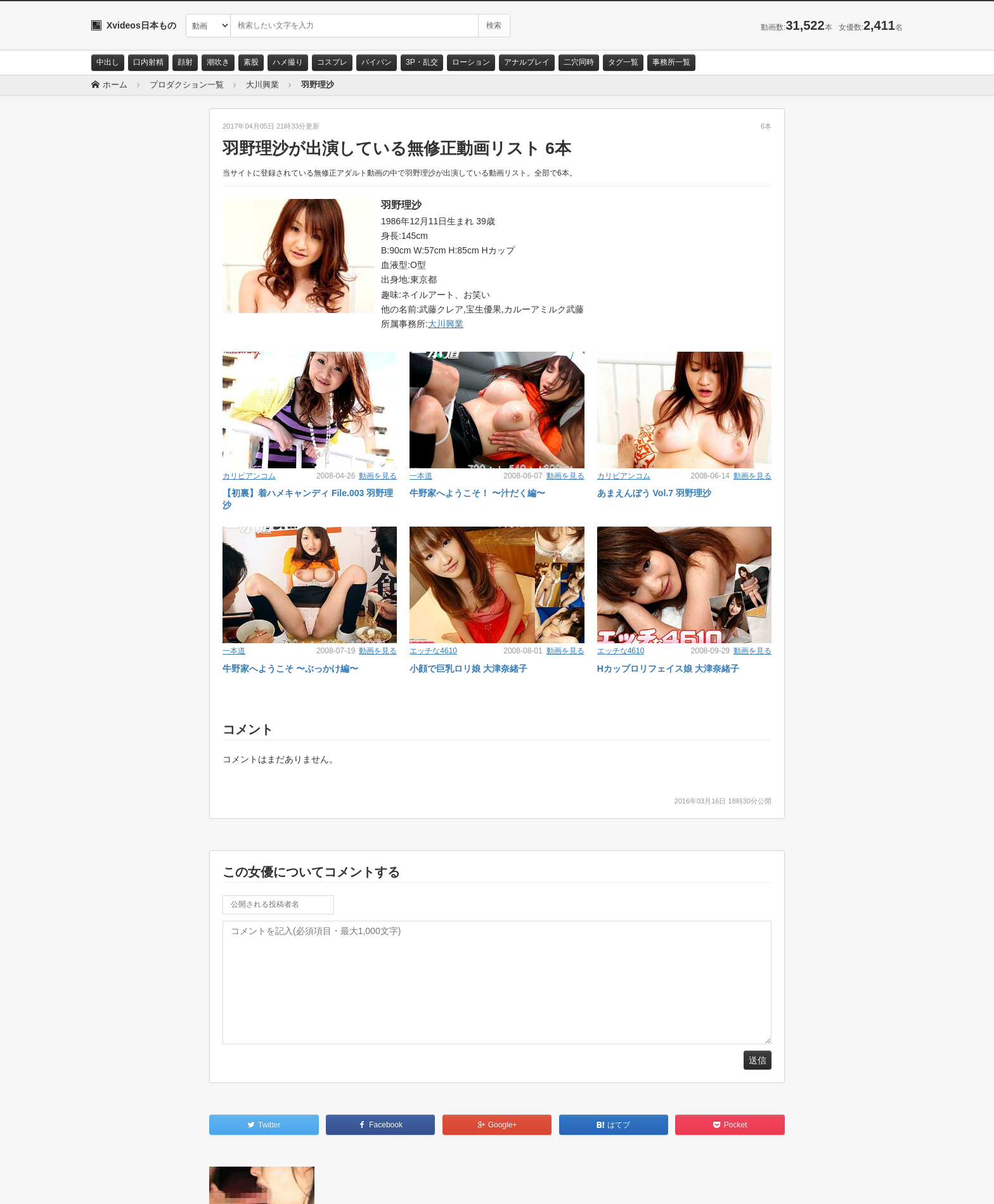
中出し (107, 62)
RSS (234, 1183)
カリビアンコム (249, 475)
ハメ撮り (288, 62)
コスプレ (332, 62)
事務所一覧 (671, 62)
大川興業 (445, 324)
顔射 (185, 62)
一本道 (421, 475)
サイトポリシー (186, 1183)
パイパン (376, 62)
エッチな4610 (433, 650)
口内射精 (148, 62)
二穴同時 (579, 62)
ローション (471, 62)
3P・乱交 (422, 62)
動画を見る (378, 475)
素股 (251, 62)
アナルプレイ (527, 62)
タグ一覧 (623, 62)
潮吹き (218, 62)
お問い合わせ (124, 1183)
